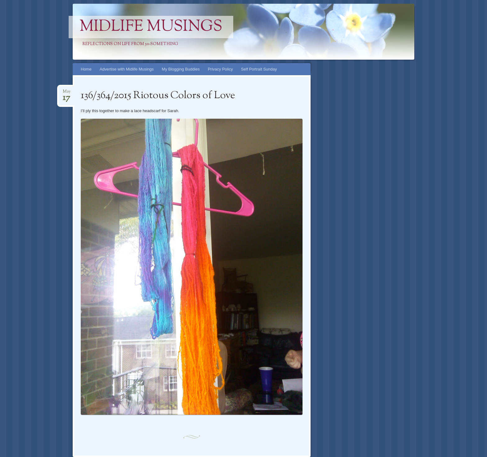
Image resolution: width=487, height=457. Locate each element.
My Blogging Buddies (181, 69)
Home (86, 69)
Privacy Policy (220, 69)
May (67, 93)
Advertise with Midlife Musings (127, 69)
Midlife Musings (151, 27)
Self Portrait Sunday (259, 69)
